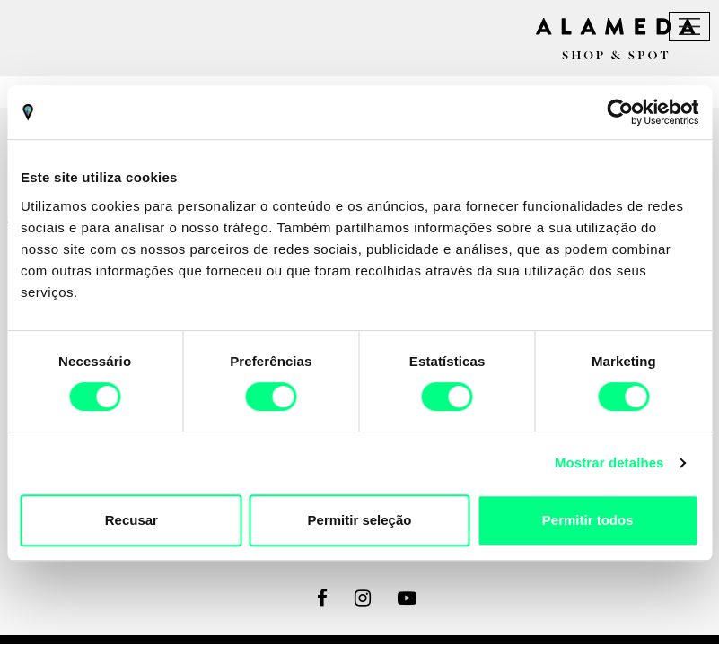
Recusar (131, 520)
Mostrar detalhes (609, 462)
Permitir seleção (360, 520)
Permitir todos (588, 520)
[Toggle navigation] (689, 26)
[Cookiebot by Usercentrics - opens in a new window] (619, 112)
